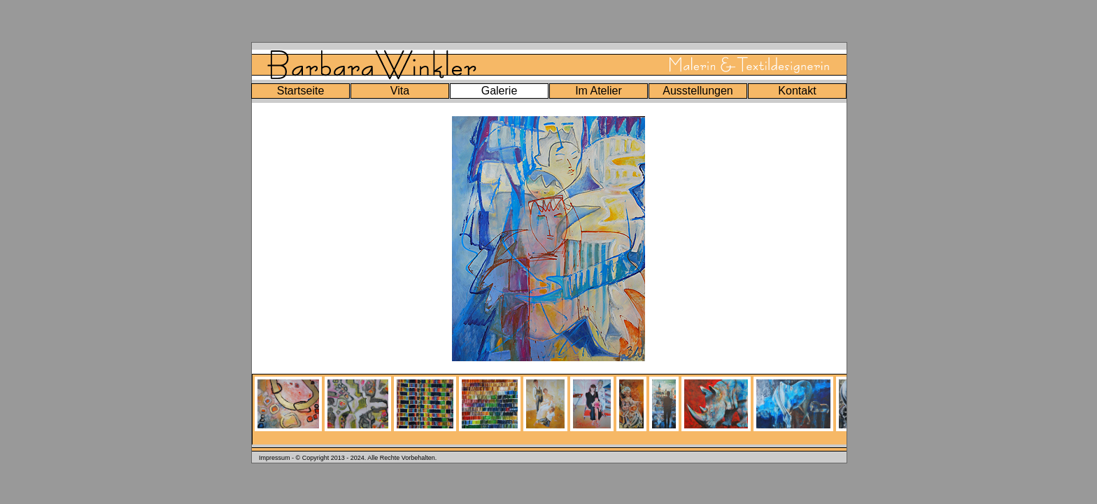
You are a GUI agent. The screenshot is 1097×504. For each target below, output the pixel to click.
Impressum (274, 457)
